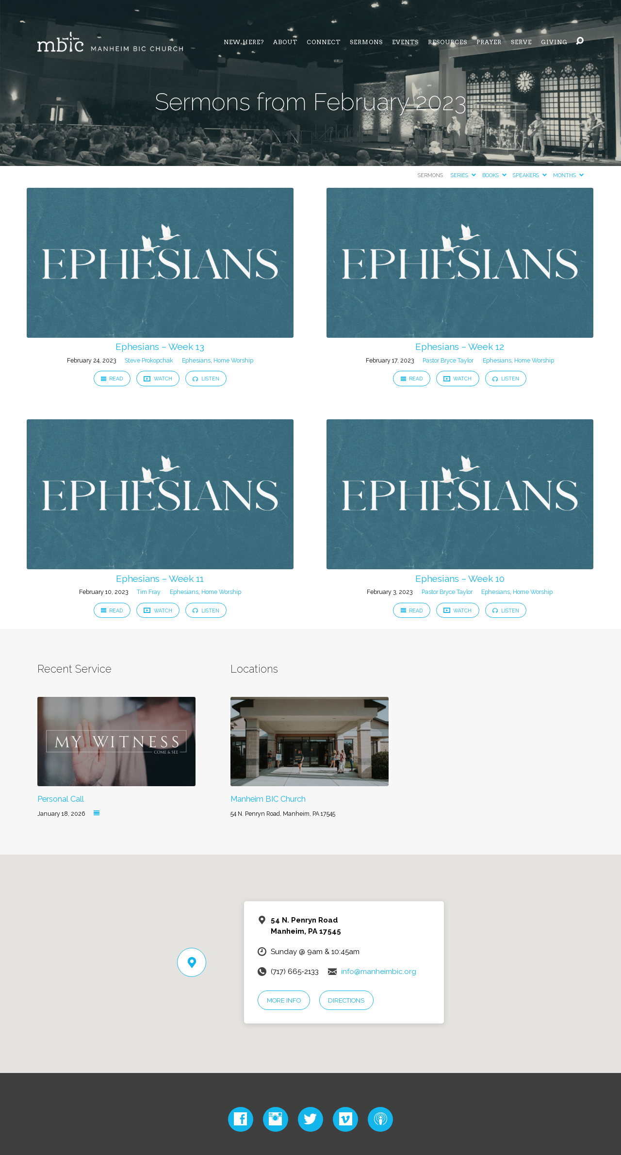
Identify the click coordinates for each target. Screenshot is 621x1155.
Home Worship (233, 360)
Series (463, 175)
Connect (324, 42)
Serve (521, 42)
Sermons (366, 42)
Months (568, 175)
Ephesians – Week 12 (459, 346)
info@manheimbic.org (378, 971)
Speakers (530, 175)
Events (405, 42)
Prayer (489, 42)
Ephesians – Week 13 (159, 346)
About (285, 42)
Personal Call (60, 799)
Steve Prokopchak (149, 360)
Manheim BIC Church (268, 799)
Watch (158, 379)
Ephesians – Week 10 (460, 578)
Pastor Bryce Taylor (448, 360)
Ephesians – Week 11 (160, 578)
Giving (554, 42)
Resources (447, 42)
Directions (346, 1000)
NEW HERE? (244, 42)
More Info (284, 1000)
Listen (206, 378)
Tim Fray (149, 591)
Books (494, 175)
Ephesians (196, 360)
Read (112, 378)
